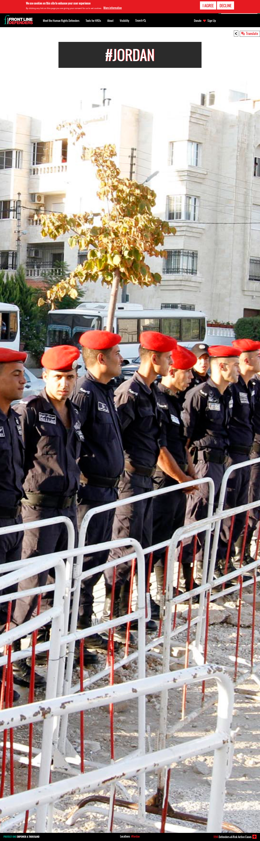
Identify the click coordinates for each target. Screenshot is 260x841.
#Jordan (135, 836)
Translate (252, 33)
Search (140, 20)
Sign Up (211, 20)
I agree (208, 5)
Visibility (124, 21)
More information (112, 8)
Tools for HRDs (93, 21)
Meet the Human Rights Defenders (61, 21)
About (110, 21)
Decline (225, 5)
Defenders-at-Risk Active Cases (232, 837)
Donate (197, 20)
